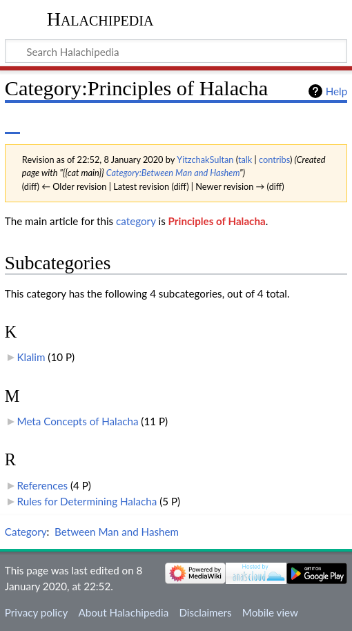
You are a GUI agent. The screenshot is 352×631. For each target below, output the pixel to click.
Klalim (31, 357)
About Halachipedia (123, 612)
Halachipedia (100, 19)
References (42, 485)
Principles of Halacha (217, 221)
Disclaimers (205, 612)
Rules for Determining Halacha (87, 501)
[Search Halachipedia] (176, 51)
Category (26, 531)
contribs (274, 159)
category (136, 221)
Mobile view (270, 612)
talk (245, 159)
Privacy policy (36, 612)
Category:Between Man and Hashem (173, 172)
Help (336, 91)
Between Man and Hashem (117, 531)
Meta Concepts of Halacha (78, 421)
